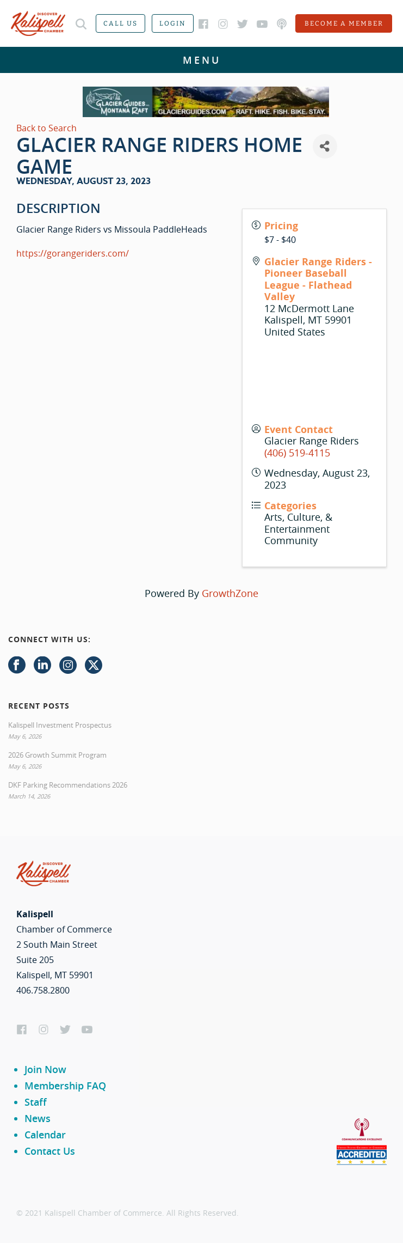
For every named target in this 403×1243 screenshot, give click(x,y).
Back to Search (46, 128)
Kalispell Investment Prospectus (59, 725)
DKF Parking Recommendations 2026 (67, 785)
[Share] (325, 146)
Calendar (45, 1134)
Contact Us (49, 1150)
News (37, 1118)
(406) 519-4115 (297, 452)
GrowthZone (230, 593)
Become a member (344, 23)
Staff (35, 1101)
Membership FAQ (65, 1085)
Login (172, 23)
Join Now (45, 1069)
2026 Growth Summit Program (57, 755)
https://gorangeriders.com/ (72, 253)
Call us (120, 23)
